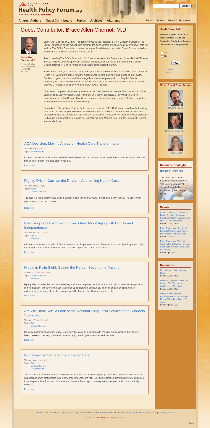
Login (191, 423)
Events (171, 20)
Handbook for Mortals (171, 171)
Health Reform (37, 151)
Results (168, 73)
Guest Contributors (59, 20)
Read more (29, 165)
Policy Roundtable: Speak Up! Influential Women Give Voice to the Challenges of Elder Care (174, 231)
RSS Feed (139, 412)
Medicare (35, 238)
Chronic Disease (38, 191)
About (149, 20)
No (165, 56)
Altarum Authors (30, 20)
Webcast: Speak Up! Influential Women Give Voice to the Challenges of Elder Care (174, 283)
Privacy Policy (167, 412)
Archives (96, 20)
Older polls (170, 69)
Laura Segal (176, 153)
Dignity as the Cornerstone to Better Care (57, 355)
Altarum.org (115, 20)
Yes (166, 53)
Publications (116, 412)
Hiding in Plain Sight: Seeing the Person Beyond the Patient (71, 267)
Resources (184, 20)
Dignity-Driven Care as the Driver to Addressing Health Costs (72, 181)
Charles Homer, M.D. (175, 131)
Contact (160, 20)
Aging (33, 189)
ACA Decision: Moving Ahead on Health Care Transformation (72, 143)
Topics (81, 20)
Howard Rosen (175, 108)
